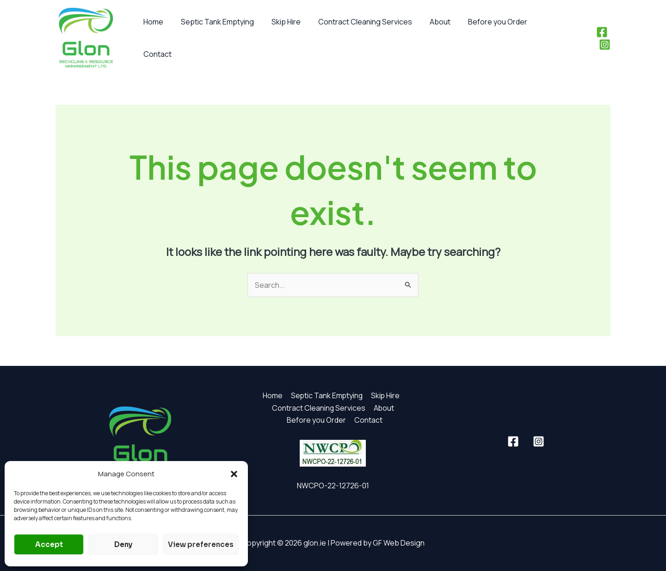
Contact (541, 38)
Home (152, 38)
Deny (123, 544)
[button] (234, 474)
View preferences (201, 544)
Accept (49, 544)
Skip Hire (279, 38)
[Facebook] (587, 38)
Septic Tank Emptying (213, 38)
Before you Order (482, 38)
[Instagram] (604, 38)
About (427, 38)
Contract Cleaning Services (355, 38)
